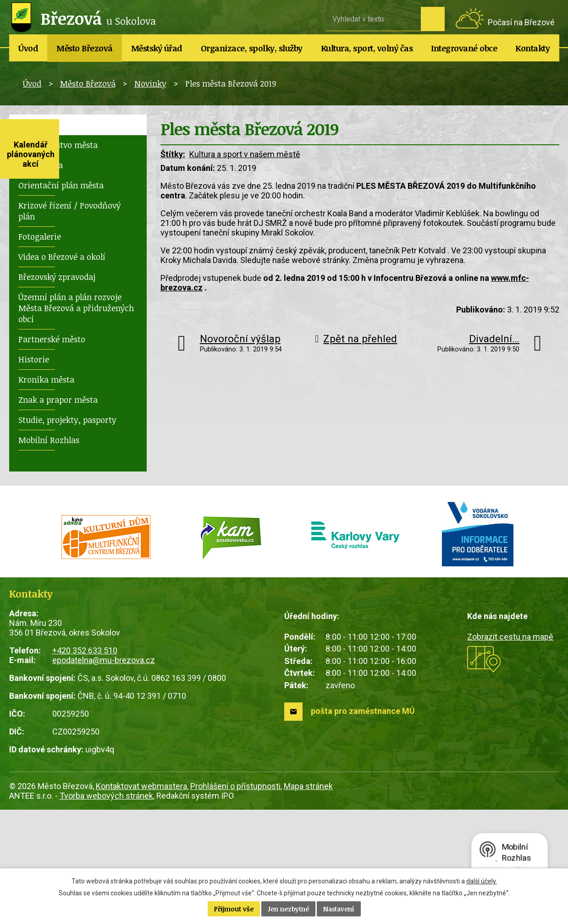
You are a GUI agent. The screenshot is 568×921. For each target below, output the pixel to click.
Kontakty (532, 48)
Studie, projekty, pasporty (67, 419)
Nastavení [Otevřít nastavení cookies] (338, 909)
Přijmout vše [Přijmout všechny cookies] (234, 909)
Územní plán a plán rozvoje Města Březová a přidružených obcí (76, 307)
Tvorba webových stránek (106, 795)
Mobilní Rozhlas (48, 439)
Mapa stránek (308, 786)
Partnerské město (51, 339)
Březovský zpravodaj (56, 276)
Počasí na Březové (521, 22)
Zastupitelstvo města (58, 144)
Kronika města (46, 379)
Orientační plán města (61, 185)
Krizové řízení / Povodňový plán (69, 211)
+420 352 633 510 (84, 650)
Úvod (28, 48)
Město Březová (84, 48)
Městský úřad (156, 48)
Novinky (150, 83)
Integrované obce (464, 48)
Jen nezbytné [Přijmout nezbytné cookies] (288, 909)
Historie (33, 359)
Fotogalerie (39, 236)
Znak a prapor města (58, 399)
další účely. (481, 881)
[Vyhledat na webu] (373, 19)
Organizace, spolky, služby (252, 48)
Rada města (40, 164)
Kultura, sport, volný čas (367, 48)
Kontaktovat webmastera (141, 786)
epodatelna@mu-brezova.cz (103, 660)
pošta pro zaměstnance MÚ (363, 711)
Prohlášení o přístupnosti (235, 786)
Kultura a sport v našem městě (244, 154)
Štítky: (172, 154)
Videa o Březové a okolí (61, 256)
